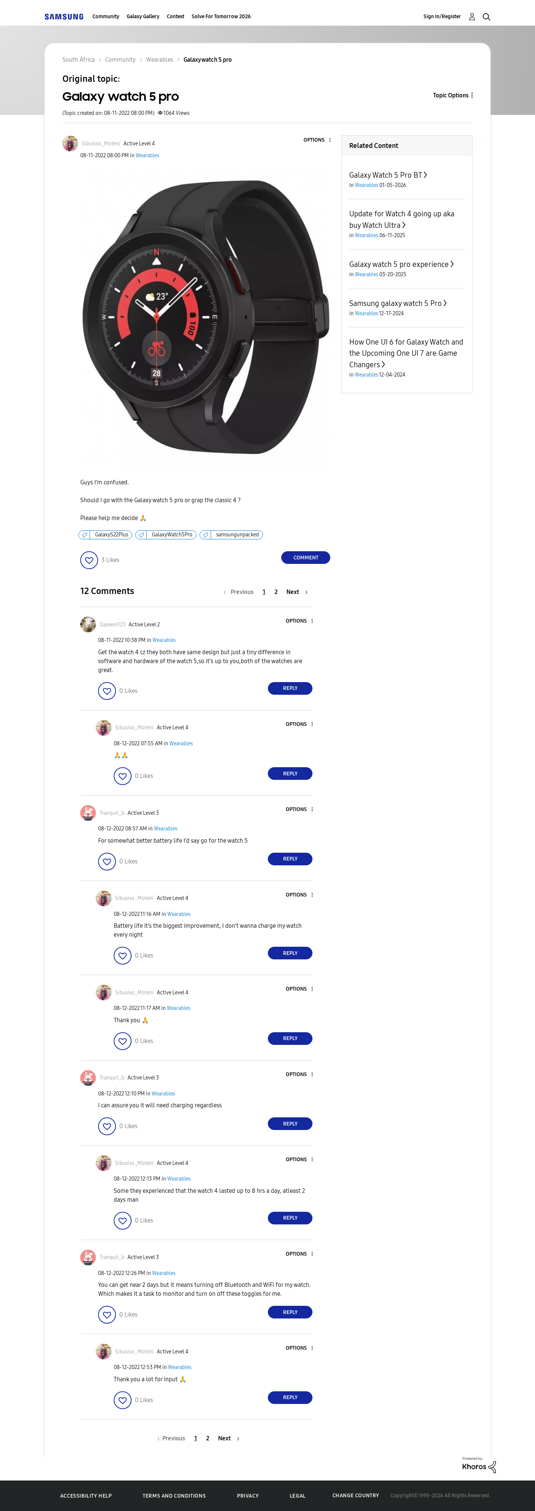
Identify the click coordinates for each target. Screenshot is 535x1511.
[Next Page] (297, 592)
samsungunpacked (237, 535)
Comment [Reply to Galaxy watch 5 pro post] (306, 558)
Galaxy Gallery (143, 16)
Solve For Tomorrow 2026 (221, 16)
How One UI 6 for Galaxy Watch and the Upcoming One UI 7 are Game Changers (406, 353)
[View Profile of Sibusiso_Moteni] (101, 144)
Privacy (248, 1496)
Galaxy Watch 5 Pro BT (385, 175)
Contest (175, 16)
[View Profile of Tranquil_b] (112, 813)
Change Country (356, 1495)
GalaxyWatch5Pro (172, 535)
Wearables (147, 155)
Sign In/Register (442, 16)
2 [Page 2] (276, 591)
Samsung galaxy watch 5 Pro (395, 303)
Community (106, 16)
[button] (318, 140)
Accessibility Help (86, 1496)
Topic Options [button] (450, 95)
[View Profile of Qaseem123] (113, 624)
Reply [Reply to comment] (290, 688)
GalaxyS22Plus (111, 535)
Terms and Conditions (174, 1496)
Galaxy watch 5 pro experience (399, 264)
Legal (298, 1496)
